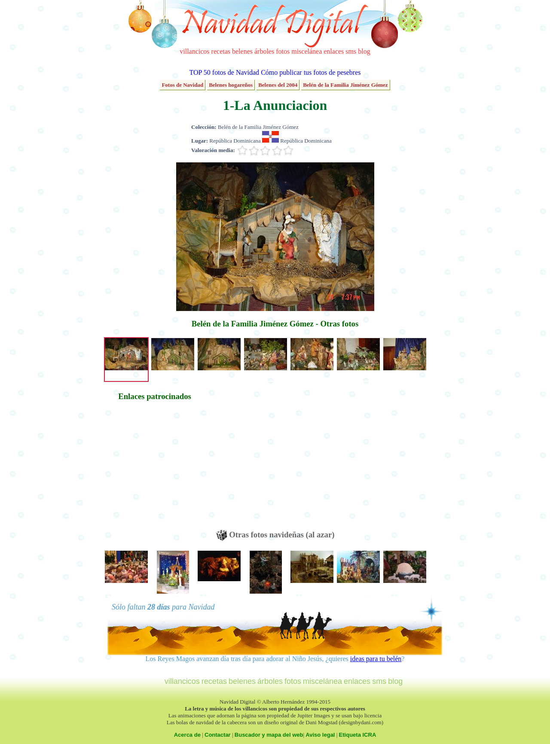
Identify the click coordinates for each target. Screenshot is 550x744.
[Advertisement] (154, 469)
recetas (220, 51)
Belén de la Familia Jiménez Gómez (345, 85)
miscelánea (306, 51)
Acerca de (187, 735)
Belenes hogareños (231, 85)
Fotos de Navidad (182, 85)
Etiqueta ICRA (357, 735)
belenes (242, 51)
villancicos (194, 51)
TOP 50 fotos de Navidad (224, 72)
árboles (264, 51)
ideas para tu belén (376, 658)
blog (364, 51)
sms (350, 51)
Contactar (218, 735)
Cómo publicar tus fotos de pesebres (311, 72)
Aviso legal (320, 735)
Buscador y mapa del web (269, 735)
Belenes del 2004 (277, 85)
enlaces (334, 51)
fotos (283, 51)
